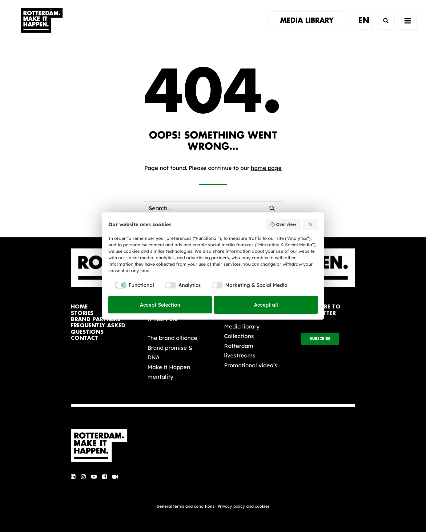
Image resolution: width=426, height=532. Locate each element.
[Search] (383, 26)
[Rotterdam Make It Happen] (41, 26)
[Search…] (213, 208)
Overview (283, 224)
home (79, 306)
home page (266, 167)
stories (82, 313)
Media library (241, 326)
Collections (239, 336)
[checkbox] (131, 285)
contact (84, 338)
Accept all (266, 305)
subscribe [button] (320, 339)
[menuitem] (309, 27)
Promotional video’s (250, 365)
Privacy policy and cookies (244, 506)
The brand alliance (172, 337)
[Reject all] (310, 224)
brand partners (96, 319)
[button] (272, 208)
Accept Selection (160, 305)
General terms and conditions (185, 506)
